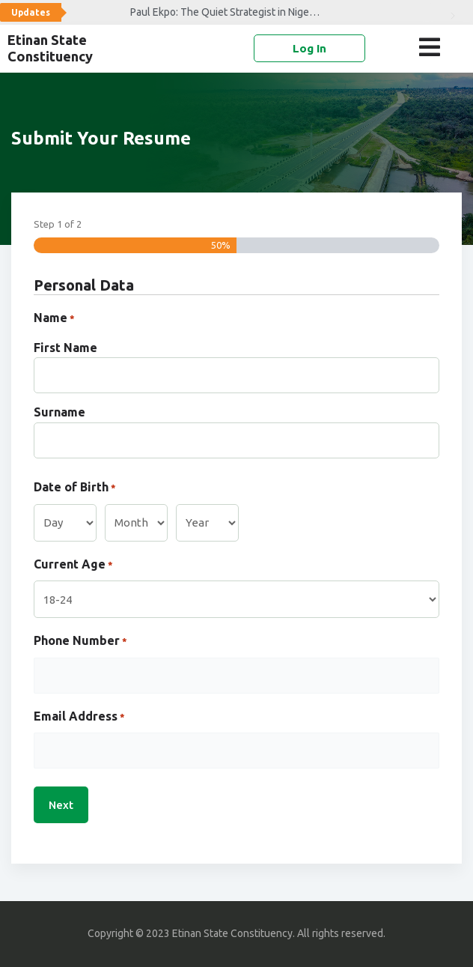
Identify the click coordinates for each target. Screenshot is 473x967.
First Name (65, 347)
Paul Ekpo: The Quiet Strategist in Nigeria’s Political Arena (179, 12)
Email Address (79, 717)
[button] (433, 47)
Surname (59, 412)
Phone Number (80, 642)
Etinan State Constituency (50, 48)
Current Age (73, 565)
